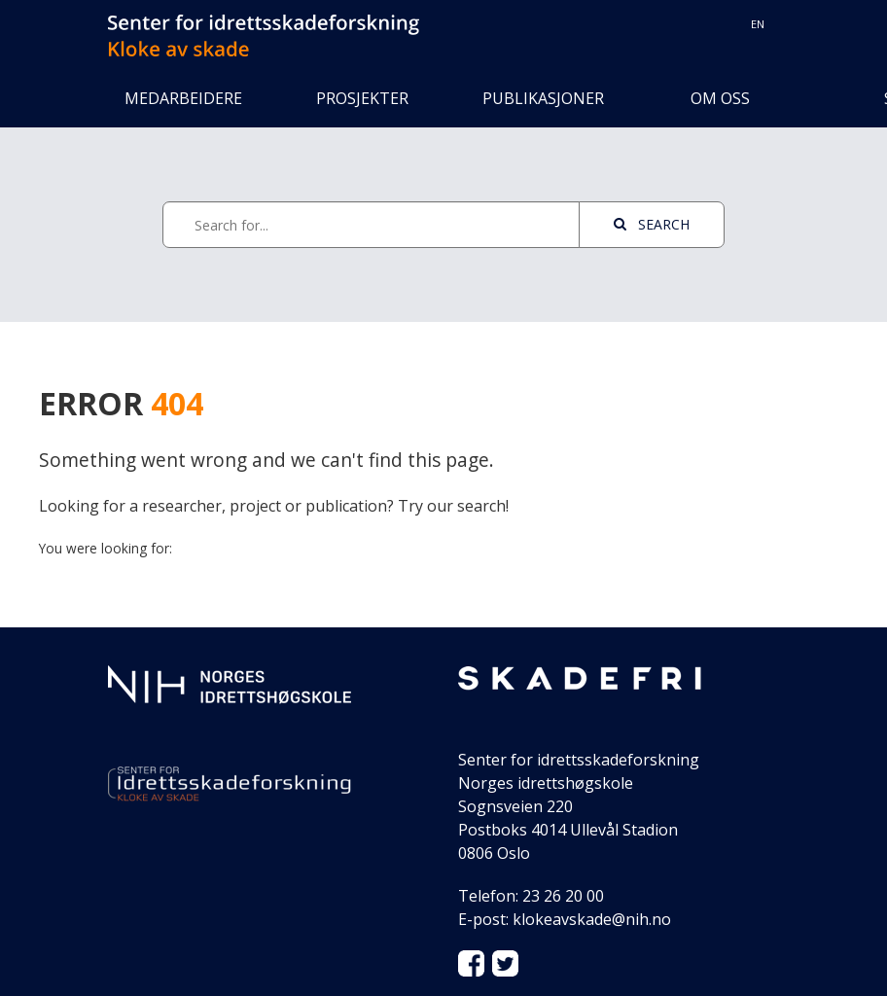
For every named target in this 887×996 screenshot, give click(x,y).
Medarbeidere (182, 98)
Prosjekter (362, 98)
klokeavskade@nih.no (592, 919)
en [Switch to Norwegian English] (757, 24)
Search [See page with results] (652, 224)
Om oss (720, 98)
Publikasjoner (540, 98)
